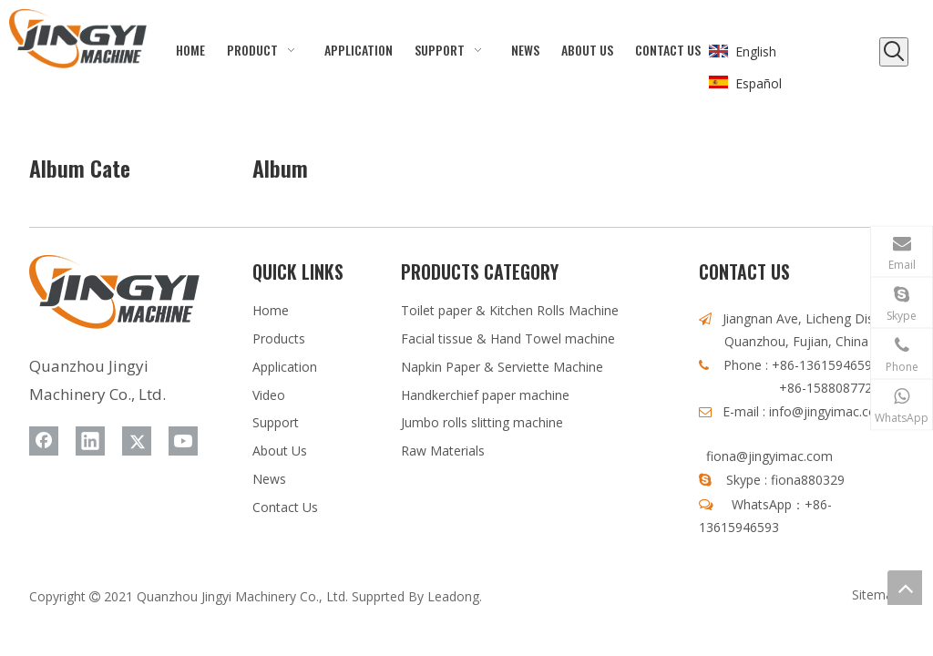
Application (284, 366)
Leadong (453, 596)
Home (270, 310)
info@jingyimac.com (828, 411)
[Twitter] (136, 441)
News (269, 478)
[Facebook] (43, 441)
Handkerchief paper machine (485, 395)
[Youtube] (183, 441)
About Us (279, 450)
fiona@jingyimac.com (769, 456)
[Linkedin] (90, 441)
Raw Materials (443, 450)
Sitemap (876, 594)
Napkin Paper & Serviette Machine (502, 366)
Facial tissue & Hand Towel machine (508, 338)
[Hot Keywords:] (893, 52)
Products (278, 338)
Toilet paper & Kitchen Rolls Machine (510, 310)
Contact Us (285, 507)
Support (275, 422)
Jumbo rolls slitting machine (482, 422)
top (904, 587)
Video (268, 395)
